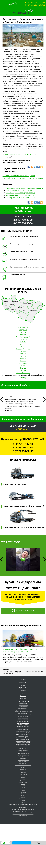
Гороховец (23, 335)
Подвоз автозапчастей (23, 763)
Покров (23, 361)
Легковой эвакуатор (23, 703)
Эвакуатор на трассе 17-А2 (23, 727)
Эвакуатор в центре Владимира (23, 737)
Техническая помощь (23, 750)
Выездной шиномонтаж (23, 760)
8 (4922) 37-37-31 (23, 216)
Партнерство (23, 688)
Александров (23, 327)
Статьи (23, 693)
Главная (23, 679)
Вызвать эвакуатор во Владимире (17, 154)
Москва (23, 800)
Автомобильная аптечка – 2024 (19, 190)
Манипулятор (23, 758)
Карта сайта (23, 816)
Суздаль (23, 370)
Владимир (23, 330)
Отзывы (23, 699)
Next (44, 559)
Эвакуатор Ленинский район (23, 732)
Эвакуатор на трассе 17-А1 (23, 726)
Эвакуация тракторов (23, 713)
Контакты (23, 696)
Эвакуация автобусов (23, 708)
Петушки (23, 358)
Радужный (23, 363)
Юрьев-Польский (23, 373)
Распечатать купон (23, 610)
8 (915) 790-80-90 (35, 2)
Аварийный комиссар (23, 751)
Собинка (23, 366)
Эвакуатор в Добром (23, 736)
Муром (23, 356)
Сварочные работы (23, 761)
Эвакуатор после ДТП (23, 745)
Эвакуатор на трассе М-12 (23, 724)
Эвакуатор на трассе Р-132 (23, 721)
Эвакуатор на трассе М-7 (23, 719)
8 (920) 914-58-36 (35, 5)
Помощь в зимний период (23, 753)
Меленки (23, 354)
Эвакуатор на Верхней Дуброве (23, 741)
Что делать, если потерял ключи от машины (24, 188)
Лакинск (23, 351)
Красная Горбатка (23, 349)
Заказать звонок (21, 843)
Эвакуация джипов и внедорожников (23, 711)
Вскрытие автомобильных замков (23, 765)
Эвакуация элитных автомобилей (23, 714)
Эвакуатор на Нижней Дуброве (23, 739)
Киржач (23, 342)
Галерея (23, 685)
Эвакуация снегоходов (23, 718)
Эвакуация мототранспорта (23, 706)
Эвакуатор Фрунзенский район (23, 734)
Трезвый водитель (23, 756)
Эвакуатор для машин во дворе (23, 744)
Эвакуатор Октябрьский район (23, 731)
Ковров (23, 344)
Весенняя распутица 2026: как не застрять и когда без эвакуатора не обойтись (23, 641)
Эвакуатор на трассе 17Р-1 (23, 723)
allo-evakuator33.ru (19, 149)
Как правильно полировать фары (20, 195)
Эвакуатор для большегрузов (23, 742)
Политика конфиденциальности (23, 814)
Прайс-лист (23, 682)
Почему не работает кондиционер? (20, 197)
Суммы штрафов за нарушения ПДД (21, 193)
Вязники (23, 332)
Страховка (23, 690)
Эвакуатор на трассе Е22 (23, 729)
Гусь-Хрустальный (23, 337)
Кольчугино (23, 346)
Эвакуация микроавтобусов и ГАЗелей (23, 710)
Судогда (23, 368)
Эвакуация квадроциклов (23, 716)
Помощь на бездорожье (23, 755)
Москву (23, 377)
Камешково (23, 339)
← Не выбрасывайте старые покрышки (19, 176)
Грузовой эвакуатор (23, 705)
